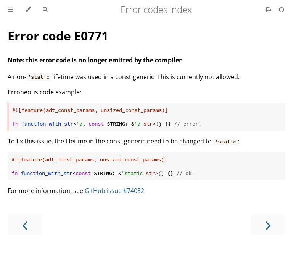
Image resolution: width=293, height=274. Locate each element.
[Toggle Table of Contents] (10, 9)
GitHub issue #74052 (114, 190)
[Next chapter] (268, 224)
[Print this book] (269, 9)
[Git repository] (281, 9)
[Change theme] (28, 9)
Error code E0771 (58, 35)
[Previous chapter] (25, 224)
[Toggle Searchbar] (45, 9)
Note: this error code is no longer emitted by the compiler (95, 60)
